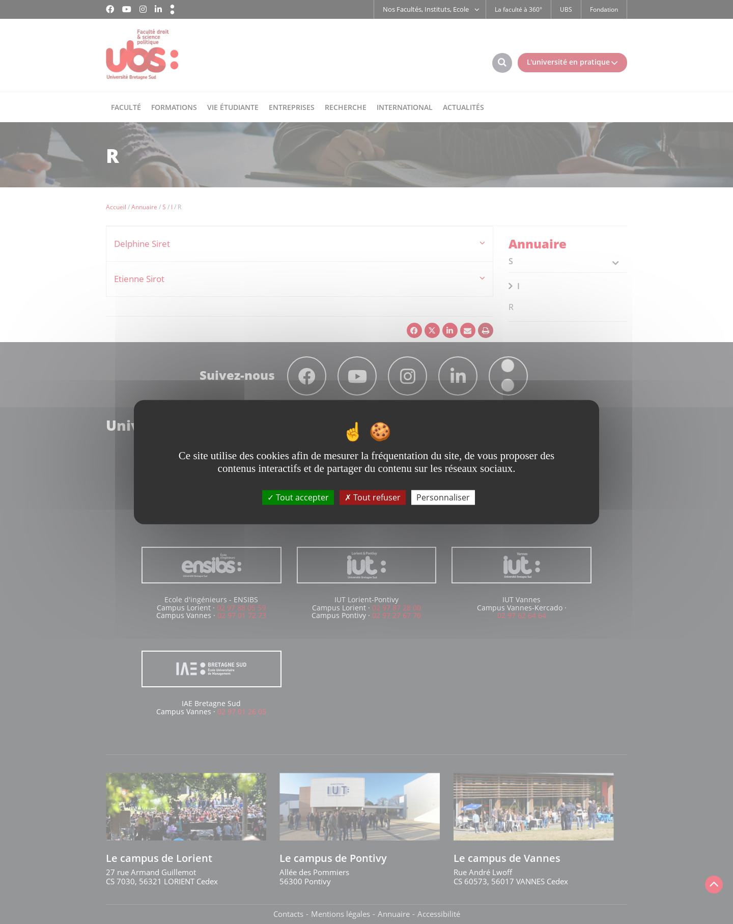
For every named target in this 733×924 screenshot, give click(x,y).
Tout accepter (298, 497)
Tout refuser (373, 497)
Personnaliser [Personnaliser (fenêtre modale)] (443, 497)
